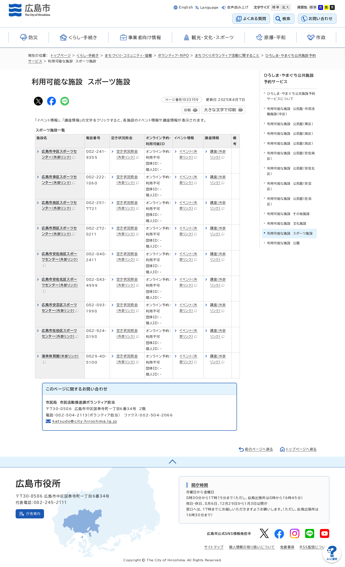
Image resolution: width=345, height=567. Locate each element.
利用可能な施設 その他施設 (288, 213)
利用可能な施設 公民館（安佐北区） (291, 171)
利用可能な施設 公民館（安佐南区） (291, 155)
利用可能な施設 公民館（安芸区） (289, 186)
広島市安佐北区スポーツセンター (60, 285)
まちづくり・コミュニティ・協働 (128, 55)
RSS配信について (314, 547)
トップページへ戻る (301, 449)
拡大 (285, 7)
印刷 (187, 110)
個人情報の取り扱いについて (252, 547)
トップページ (61, 55)
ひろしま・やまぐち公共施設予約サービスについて (291, 96)
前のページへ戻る (259, 449)
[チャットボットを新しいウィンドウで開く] (332, 561)
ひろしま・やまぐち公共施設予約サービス (289, 78)
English (186, 7)
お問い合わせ (321, 18)
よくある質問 (254, 18)
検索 (287, 18)
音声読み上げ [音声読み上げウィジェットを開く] (237, 7)
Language (209, 7)
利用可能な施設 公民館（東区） (290, 124)
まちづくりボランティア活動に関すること (227, 55)
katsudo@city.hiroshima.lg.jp (84, 421)
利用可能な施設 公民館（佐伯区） (289, 201)
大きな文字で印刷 (220, 110)
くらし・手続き (88, 55)
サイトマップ (214, 547)
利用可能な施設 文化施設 (286, 223)
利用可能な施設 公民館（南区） (290, 133)
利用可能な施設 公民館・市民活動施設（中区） (291, 111)
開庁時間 (199, 485)
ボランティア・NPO (173, 55)
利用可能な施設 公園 (283, 243)
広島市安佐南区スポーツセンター (60, 259)
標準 (275, 7)
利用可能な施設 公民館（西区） (290, 143)
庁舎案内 (33, 513)
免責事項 (287, 547)
